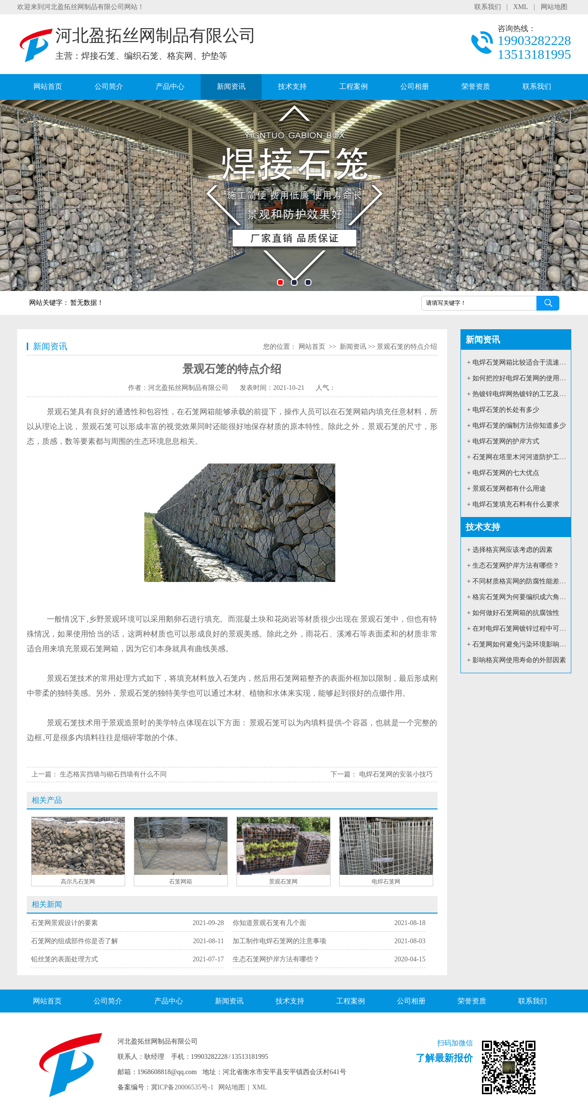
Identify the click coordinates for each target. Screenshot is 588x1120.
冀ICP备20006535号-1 (182, 1087)
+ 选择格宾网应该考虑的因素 (510, 549)
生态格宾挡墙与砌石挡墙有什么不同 (113, 774)
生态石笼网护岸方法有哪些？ (276, 959)
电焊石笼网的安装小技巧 (396, 774)
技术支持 (292, 86)
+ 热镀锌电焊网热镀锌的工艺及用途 (520, 394)
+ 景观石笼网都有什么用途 (506, 488)
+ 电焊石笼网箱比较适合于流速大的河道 (526, 362)
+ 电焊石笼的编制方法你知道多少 (516, 425)
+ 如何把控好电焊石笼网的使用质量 (520, 378)
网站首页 (47, 86)
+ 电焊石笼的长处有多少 (503, 409)
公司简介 (109, 86)
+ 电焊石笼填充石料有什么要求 (513, 504)
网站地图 (554, 7)
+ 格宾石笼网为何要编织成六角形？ (520, 597)
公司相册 (414, 86)
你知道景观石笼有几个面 (269, 922)
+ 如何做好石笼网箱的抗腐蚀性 (513, 612)
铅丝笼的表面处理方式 (64, 959)
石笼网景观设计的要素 (64, 922)
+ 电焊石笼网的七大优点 (503, 472)
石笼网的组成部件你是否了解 (74, 941)
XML (520, 7)
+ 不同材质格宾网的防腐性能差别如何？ (526, 581)
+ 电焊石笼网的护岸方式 (503, 441)
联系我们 (487, 7)
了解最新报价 (444, 1058)
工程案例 (353, 86)
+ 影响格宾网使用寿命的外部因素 (516, 660)
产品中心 (170, 86)
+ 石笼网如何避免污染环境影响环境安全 (526, 644)
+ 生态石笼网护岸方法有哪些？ (513, 565)
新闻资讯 (231, 86)
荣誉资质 (475, 86)
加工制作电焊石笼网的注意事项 (279, 941)
